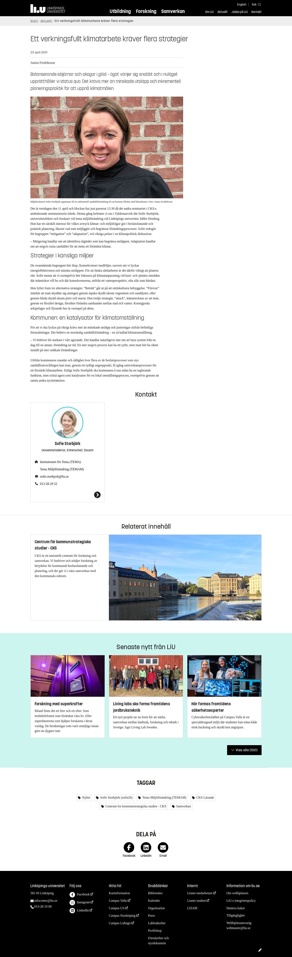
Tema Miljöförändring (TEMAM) (62, 469)
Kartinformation (119, 893)
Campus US (117, 908)
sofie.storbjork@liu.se (54, 476)
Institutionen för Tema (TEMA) (60, 462)
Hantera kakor (236, 908)
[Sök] (255, 4)
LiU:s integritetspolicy (241, 900)
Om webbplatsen (237, 893)
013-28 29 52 (48, 483)
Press (151, 915)
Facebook (79, 894)
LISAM (192, 908)
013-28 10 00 (43, 906)
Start (34, 21)
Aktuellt (222, 12)
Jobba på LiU (239, 12)
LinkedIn (79, 910)
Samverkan (173, 11)
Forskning (146, 11)
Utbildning (120, 11)
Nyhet (85, 797)
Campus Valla (118, 900)
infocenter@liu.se (45, 900)
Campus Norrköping (122, 915)
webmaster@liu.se (238, 928)
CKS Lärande (204, 797)
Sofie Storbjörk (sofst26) (115, 797)
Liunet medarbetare (200, 893)
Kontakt (256, 12)
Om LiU (209, 12)
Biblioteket (155, 893)
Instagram (80, 902)
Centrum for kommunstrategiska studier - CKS (135, 806)
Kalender (154, 900)
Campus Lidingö (120, 923)
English (241, 4)
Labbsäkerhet (156, 923)
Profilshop (155, 930)
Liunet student (196, 900)
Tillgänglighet (236, 915)
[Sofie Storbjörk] (68, 495)
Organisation (156, 908)
